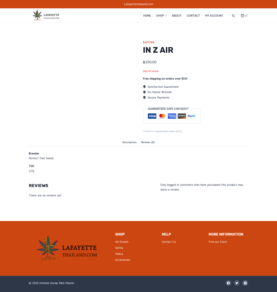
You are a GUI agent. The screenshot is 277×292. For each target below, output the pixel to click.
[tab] (129, 142)
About (177, 15)
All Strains (121, 242)
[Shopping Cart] (243, 16)
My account (214, 15)
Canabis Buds (161, 131)
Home (147, 15)
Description (129, 142)
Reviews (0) (148, 142)
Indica (172, 131)
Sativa (149, 42)
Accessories (122, 260)
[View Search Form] (233, 15)
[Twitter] (237, 283)
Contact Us (169, 242)
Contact (193, 15)
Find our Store (218, 242)
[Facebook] (228, 283)
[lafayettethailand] (46, 15)
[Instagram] (245, 283)
